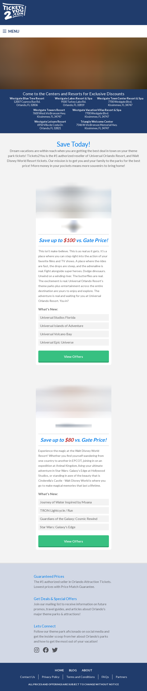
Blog (73, 670)
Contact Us (27, 677)
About (87, 670)
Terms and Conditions (80, 677)
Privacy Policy (50, 677)
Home (59, 670)
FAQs (105, 677)
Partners (121, 677)
